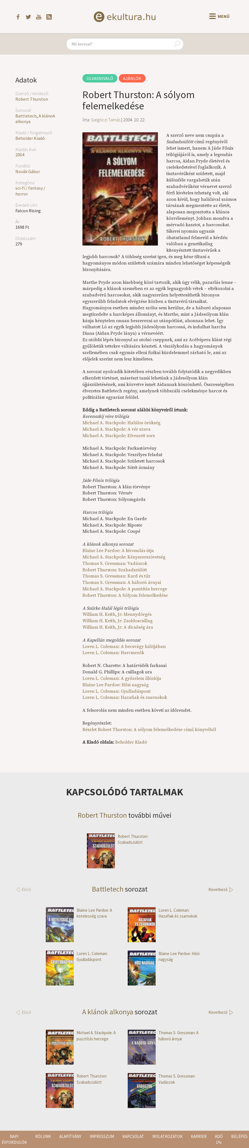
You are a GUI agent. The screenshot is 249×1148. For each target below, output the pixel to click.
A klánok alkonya (107, 1011)
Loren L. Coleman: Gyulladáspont (116, 691)
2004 (19, 154)
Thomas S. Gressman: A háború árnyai (121, 582)
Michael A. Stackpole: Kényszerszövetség (123, 557)
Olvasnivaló (100, 78)
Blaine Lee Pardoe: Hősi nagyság (115, 685)
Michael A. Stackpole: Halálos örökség (121, 423)
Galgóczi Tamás (105, 120)
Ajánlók (132, 78)
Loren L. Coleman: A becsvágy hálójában (124, 646)
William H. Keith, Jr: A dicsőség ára (117, 627)
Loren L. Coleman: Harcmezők (113, 653)
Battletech (26, 116)
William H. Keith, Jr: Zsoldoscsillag (117, 621)
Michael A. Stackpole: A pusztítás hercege (124, 589)
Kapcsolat (133, 1136)
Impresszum (102, 1136)
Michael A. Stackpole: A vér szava (116, 429)
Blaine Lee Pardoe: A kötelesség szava (79, 913)
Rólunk (43, 1136)
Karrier (199, 1136)
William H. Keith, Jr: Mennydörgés (116, 614)
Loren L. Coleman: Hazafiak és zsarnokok (124, 697)
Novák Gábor (27, 171)
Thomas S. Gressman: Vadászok (114, 563)
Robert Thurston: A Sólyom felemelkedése (125, 595)
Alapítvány (70, 1136)
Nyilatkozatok (167, 1136)
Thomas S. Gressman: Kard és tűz (116, 576)
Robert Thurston (31, 99)
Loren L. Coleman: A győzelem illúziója (121, 678)
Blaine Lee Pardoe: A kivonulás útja (118, 550)
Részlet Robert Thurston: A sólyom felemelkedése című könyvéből (149, 729)
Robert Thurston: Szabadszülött (114, 570)
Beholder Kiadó (30, 138)
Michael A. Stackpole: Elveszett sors (118, 436)
